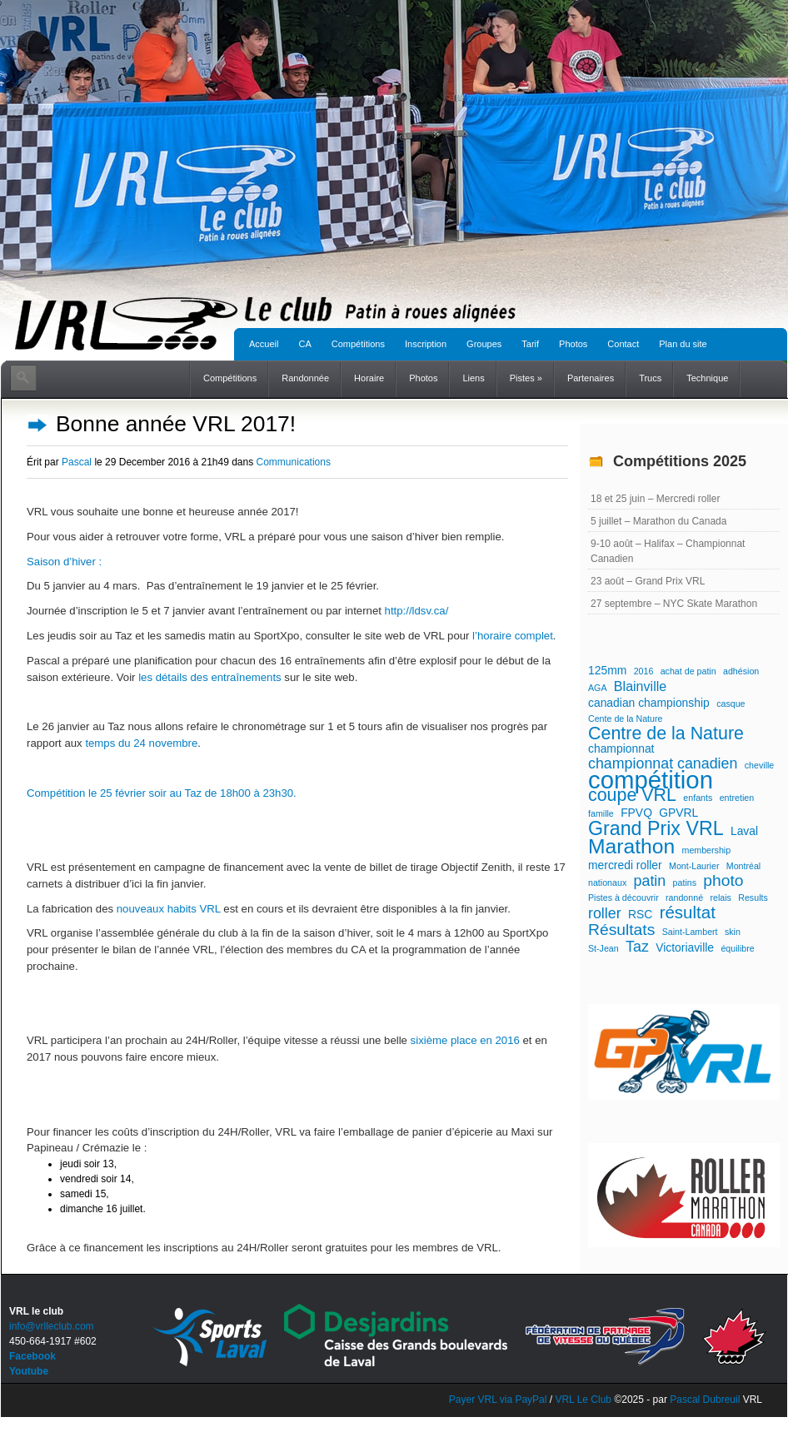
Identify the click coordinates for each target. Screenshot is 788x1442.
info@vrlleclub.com (51, 1326)
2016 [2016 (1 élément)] (644, 671)
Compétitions (358, 344)
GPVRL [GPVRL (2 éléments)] (678, 812)
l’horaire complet (512, 635)
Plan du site (682, 344)
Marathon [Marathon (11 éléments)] (631, 846)
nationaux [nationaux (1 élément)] (607, 883)
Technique (707, 378)
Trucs (650, 378)
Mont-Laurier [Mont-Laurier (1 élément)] (694, 866)
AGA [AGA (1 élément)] (597, 688)
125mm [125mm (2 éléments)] (607, 670)
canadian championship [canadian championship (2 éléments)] (649, 702)
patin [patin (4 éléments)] (650, 880)
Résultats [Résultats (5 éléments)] (621, 929)
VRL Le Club (584, 1399)
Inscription (425, 344)
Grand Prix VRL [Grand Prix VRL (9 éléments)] (656, 828)
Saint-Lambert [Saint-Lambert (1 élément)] (690, 932)
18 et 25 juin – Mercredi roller (655, 499)
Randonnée (305, 378)
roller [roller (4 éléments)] (604, 913)
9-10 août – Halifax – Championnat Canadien (668, 551)
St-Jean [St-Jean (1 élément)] (603, 948)
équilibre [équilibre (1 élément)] (737, 948)
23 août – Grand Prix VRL (648, 581)
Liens (473, 378)
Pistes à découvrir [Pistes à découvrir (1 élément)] (623, 897)
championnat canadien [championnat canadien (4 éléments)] (662, 763)
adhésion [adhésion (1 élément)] (741, 671)
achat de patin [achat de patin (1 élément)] (688, 671)
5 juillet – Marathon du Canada (658, 521)
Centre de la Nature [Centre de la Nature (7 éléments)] (666, 733)
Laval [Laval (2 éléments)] (744, 831)
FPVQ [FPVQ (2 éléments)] (636, 812)
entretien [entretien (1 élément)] (737, 798)
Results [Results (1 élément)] (753, 897)
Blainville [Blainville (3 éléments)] (640, 686)
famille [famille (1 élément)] (601, 813)
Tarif (530, 344)
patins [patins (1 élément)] (684, 883)
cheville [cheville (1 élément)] (760, 765)
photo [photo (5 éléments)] (723, 880)
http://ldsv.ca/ (417, 610)
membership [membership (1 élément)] (706, 850)
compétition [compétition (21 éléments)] (650, 780)
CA (304, 344)
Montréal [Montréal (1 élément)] (743, 866)
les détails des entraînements (210, 677)
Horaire (369, 378)
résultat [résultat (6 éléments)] (688, 912)
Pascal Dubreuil (705, 1399)
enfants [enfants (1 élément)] (697, 798)
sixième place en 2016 (465, 1040)
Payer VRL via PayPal (498, 1399)
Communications (294, 462)
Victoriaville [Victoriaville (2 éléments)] (685, 947)
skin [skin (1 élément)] (733, 932)
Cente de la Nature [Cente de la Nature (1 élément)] (625, 718)
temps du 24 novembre (141, 743)
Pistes (526, 378)
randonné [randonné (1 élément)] (684, 897)
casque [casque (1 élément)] (730, 704)
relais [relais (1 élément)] (720, 897)
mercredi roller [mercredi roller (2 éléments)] (625, 865)
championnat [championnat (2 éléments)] (621, 748)
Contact (623, 344)
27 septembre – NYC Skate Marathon (674, 603)
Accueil (263, 344)
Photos (573, 344)
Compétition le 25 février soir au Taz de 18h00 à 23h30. (162, 793)
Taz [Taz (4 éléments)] (637, 946)
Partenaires (590, 378)
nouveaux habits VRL (169, 908)
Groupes (483, 344)
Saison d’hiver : (64, 561)
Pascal (77, 462)
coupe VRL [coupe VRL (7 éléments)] (632, 795)
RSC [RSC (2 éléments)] (640, 914)
